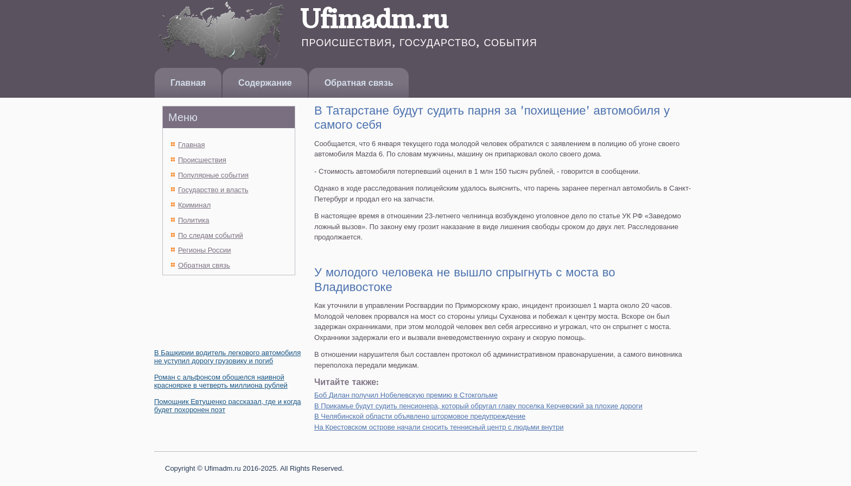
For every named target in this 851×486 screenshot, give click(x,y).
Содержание (265, 82)
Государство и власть (213, 190)
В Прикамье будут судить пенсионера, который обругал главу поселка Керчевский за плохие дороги (478, 406)
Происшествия (202, 160)
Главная (188, 82)
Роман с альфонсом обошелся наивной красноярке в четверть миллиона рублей (221, 381)
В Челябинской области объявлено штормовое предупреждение (419, 416)
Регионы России (204, 250)
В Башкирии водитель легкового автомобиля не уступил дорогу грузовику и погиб (227, 357)
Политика (193, 220)
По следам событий (210, 235)
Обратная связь (359, 82)
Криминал (194, 205)
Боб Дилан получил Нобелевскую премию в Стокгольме (406, 395)
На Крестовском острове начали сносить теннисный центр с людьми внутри (438, 427)
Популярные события (213, 175)
